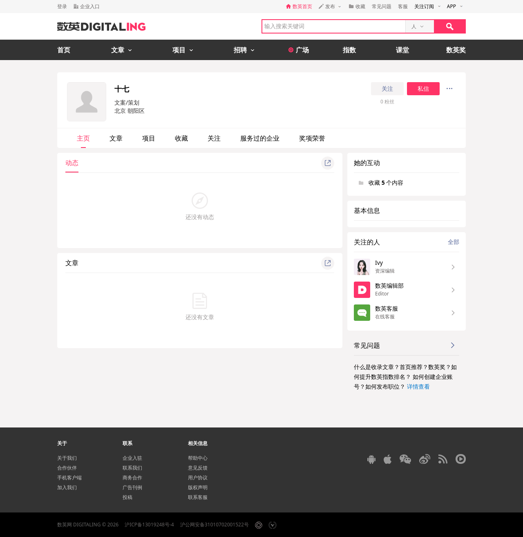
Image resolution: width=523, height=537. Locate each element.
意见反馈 (198, 467)
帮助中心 (198, 457)
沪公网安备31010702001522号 (214, 524)
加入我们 (67, 487)
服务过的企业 (259, 138)
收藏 (181, 138)
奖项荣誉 (312, 138)
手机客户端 (69, 477)
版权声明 (198, 487)
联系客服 (198, 497)
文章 (116, 138)
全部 (453, 242)
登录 (62, 6)
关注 (387, 88)
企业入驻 (132, 457)
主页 (83, 138)
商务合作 (132, 477)
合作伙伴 (67, 467)
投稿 (127, 497)
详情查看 (418, 386)
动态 (71, 162)
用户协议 (198, 477)
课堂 (402, 49)
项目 (148, 138)
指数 (349, 49)
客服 (403, 6)
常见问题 (381, 6)
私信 (423, 88)
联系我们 (132, 467)
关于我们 (67, 457)
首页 (63, 49)
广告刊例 (132, 487)
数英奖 (456, 49)
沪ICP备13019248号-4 (149, 524)
